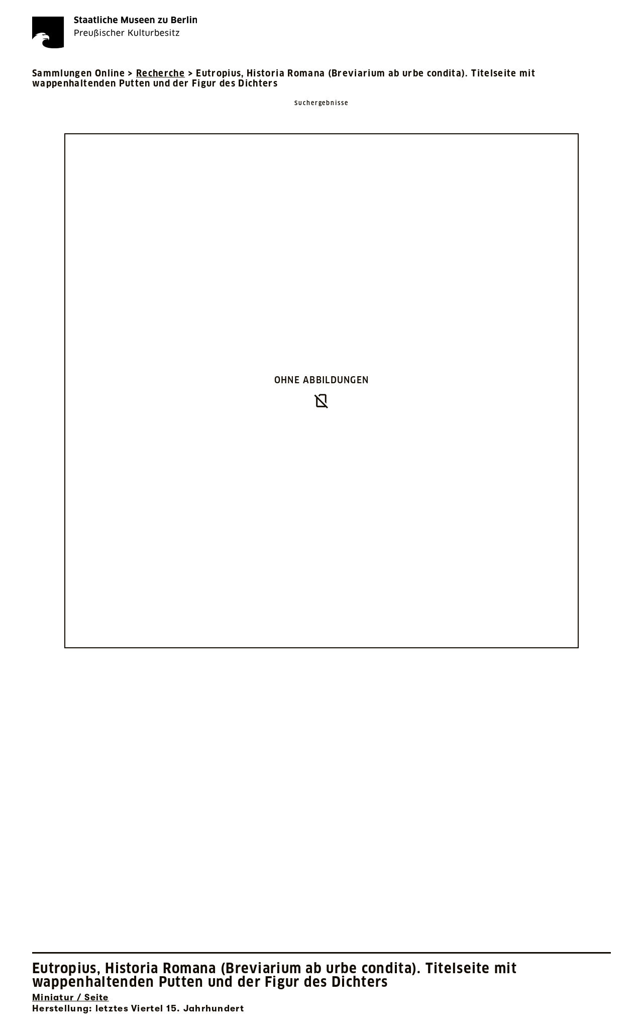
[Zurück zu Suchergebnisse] (321, 113)
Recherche (160, 73)
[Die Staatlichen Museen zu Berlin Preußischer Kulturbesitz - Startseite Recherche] (114, 32)
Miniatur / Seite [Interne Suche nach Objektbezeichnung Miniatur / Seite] (70, 997)
